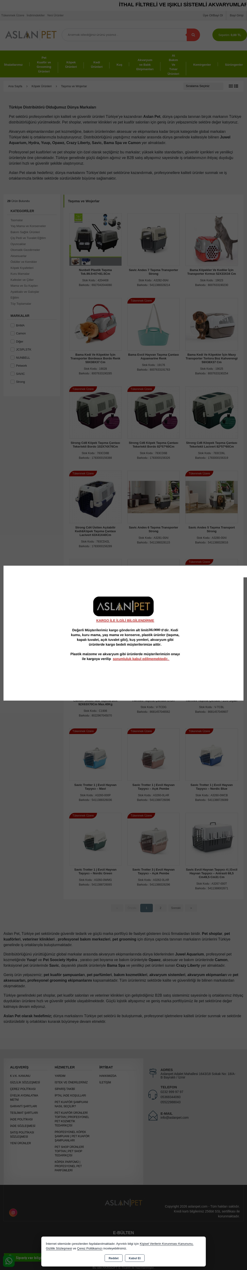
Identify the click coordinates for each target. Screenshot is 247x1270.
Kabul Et (135, 1258)
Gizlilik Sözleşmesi (59, 1248)
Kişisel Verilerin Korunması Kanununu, (166, 1243)
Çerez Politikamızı (90, 1248)
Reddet (113, 1258)
